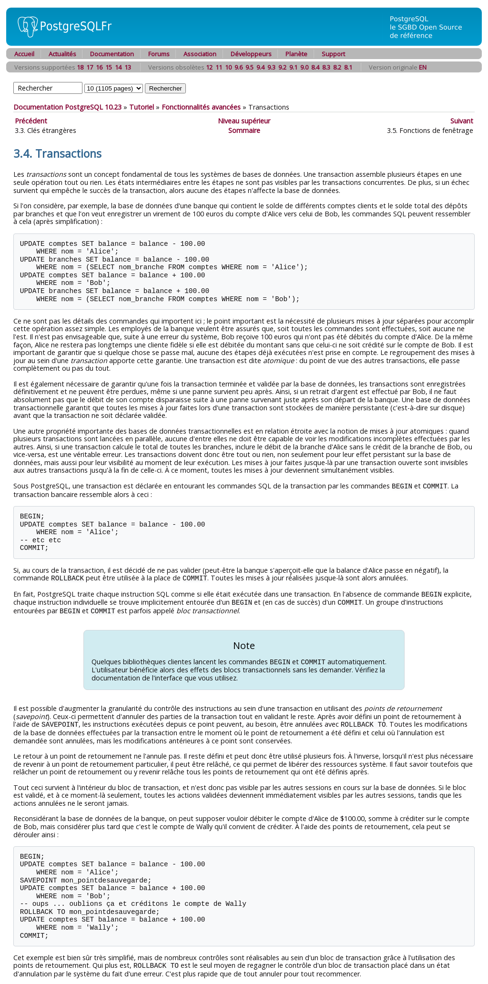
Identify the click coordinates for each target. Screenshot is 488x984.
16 (99, 67)
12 (209, 67)
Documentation (112, 54)
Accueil (24, 54)
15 (108, 67)
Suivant (461, 120)
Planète (296, 54)
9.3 (271, 67)
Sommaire (244, 130)
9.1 (293, 67)
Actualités (62, 54)
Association (199, 54)
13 (127, 67)
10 (228, 67)
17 (89, 67)
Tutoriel (141, 107)
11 (218, 67)
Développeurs (251, 54)
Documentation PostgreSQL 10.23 (67, 107)
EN (423, 67)
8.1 (348, 67)
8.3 (326, 67)
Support (333, 54)
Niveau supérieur (244, 120)
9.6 (238, 67)
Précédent (31, 120)
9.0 (304, 67)
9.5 (249, 67)
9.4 (260, 67)
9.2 (282, 67)
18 (80, 67)
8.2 (337, 67)
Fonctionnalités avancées (201, 107)
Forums (159, 54)
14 (118, 67)
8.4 (315, 67)
